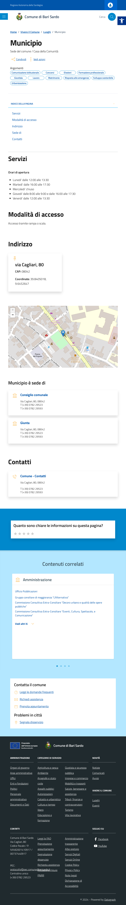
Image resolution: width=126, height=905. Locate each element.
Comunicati (98, 773)
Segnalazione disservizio (45, 857)
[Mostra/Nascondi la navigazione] (4, 16)
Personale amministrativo (18, 796)
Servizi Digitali (72, 854)
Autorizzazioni (45, 794)
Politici (13, 789)
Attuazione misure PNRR (47, 872)
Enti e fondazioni (19, 783)
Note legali (71, 875)
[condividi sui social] (18, 59)
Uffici (13, 778)
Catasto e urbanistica (49, 799)
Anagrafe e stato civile (47, 780)
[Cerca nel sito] (112, 17)
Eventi (95, 806)
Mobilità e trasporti (75, 783)
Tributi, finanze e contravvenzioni (74, 802)
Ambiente (43, 773)
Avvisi (95, 778)
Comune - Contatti (33, 476)
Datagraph (110, 900)
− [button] (13, 315)
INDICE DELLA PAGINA (63, 103)
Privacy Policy (72, 870)
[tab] (57, 666)
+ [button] (13, 310)
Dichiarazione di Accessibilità (73, 883)
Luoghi (96, 800)
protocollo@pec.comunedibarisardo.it (30, 869)
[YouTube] (100, 846)
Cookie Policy (72, 865)
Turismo (69, 810)
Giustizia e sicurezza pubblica (75, 770)
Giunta (25, 423)
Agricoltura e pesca (48, 768)
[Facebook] (101, 839)
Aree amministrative (21, 773)
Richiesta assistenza (49, 865)
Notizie (96, 768)
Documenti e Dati (19, 805)
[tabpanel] (63, 618)
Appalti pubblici (46, 789)
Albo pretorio (72, 849)
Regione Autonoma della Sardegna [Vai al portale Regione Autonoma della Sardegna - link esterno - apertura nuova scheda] (26, 5)
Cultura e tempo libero (46, 807)
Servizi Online (72, 860)
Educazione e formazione (45, 817)
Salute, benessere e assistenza (75, 791)
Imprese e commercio (76, 778)
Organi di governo (19, 768)
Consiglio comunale (34, 395)
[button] (121, 20)
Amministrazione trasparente (74, 841)
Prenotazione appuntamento (46, 846)
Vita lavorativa (73, 815)
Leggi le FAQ (44, 838)
